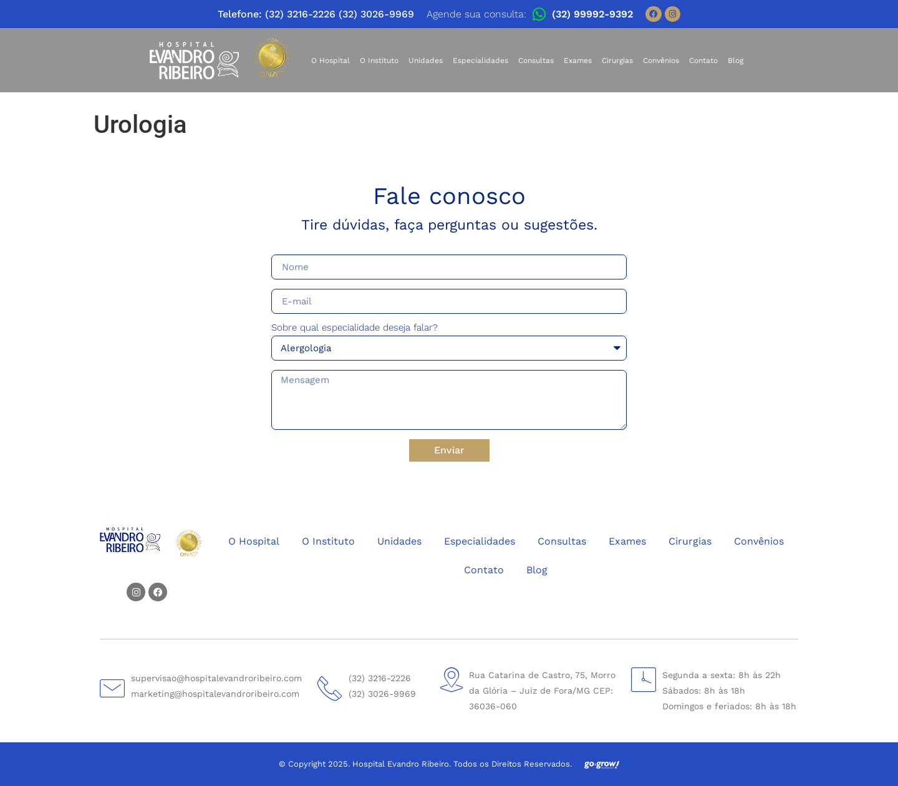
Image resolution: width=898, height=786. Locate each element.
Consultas (536, 60)
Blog (735, 60)
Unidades (425, 60)
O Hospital (330, 60)
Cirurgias (617, 60)
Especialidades (480, 60)
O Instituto (379, 60)
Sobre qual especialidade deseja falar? (354, 328)
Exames (578, 60)
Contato (703, 60)
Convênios (661, 60)
